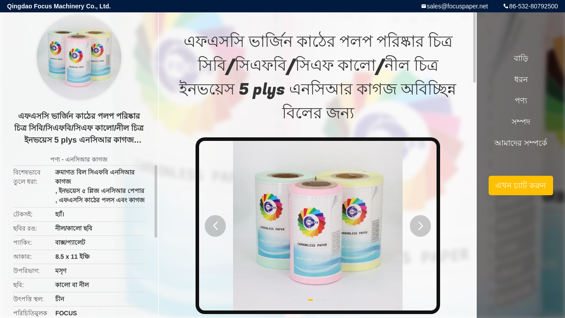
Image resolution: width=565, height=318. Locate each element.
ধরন (521, 79)
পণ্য (55, 159)
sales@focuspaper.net (457, 6)
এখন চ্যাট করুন (520, 185)
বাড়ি (521, 58)
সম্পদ (521, 121)
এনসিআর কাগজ (86, 159)
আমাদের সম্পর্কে (520, 143)
